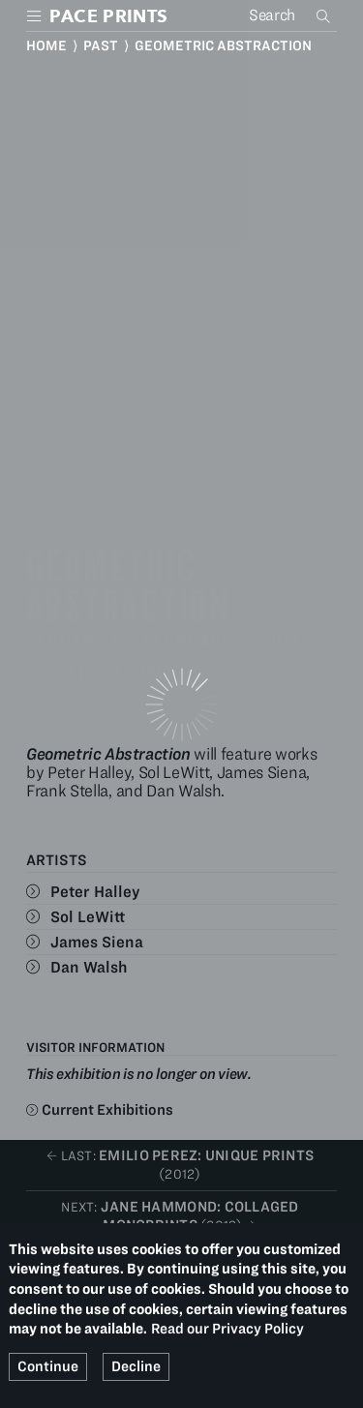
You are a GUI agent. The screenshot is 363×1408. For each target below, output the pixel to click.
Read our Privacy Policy (227, 1328)
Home (46, 45)
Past (100, 45)
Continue (47, 1366)
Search (325, 15)
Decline (136, 1366)
